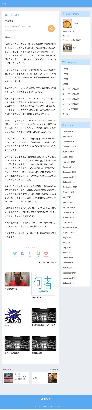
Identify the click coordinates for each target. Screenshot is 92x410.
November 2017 (70, 220)
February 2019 (69, 164)
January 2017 (69, 272)
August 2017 (68, 236)
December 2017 (70, 215)
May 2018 (67, 200)
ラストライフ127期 (71, 89)
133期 (65, 79)
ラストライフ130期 (71, 105)
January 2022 (69, 138)
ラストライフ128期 (71, 94)
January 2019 (69, 169)
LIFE (5, 3)
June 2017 (67, 246)
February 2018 (69, 210)
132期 (65, 74)
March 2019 (68, 158)
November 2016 (70, 282)
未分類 (53, 262)
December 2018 (70, 174)
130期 (65, 69)
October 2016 (69, 287)
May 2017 (67, 251)
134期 (65, 84)
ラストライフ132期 (71, 110)
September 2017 (70, 230)
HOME (46, 400)
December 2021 (70, 143)
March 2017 (68, 261)
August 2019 (68, 153)
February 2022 (69, 133)
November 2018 (70, 179)
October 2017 (69, 225)
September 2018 (70, 189)
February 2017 (69, 266)
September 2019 (70, 148)
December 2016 (70, 277)
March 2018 (68, 205)
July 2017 (67, 241)
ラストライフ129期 (71, 100)
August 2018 (68, 194)
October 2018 (69, 184)
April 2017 (67, 256)
